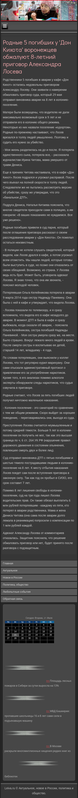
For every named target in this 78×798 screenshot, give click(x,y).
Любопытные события (17, 592)
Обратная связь (13, 599)
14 (15, 631)
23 (29, 635)
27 (8, 638)
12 (51, 628)
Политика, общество (15, 584)
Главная (8, 563)
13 (8, 631)
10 (36, 628)
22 (22, 635)
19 (51, 631)
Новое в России (12, 577)
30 (29, 638)
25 (43, 635)
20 (8, 635)
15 (22, 631)
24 (36, 635)
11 (43, 628)
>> (48, 681)
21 (15, 635)
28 (15, 638)
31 (36, 638)
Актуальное (10, 570)
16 (29, 631)
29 (22, 638)
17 (36, 631)
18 (43, 631)
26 (51, 635)
